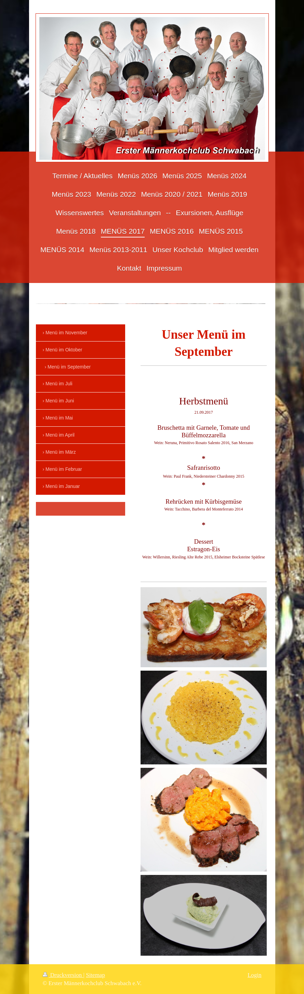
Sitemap (95, 975)
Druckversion (63, 975)
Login (255, 975)
